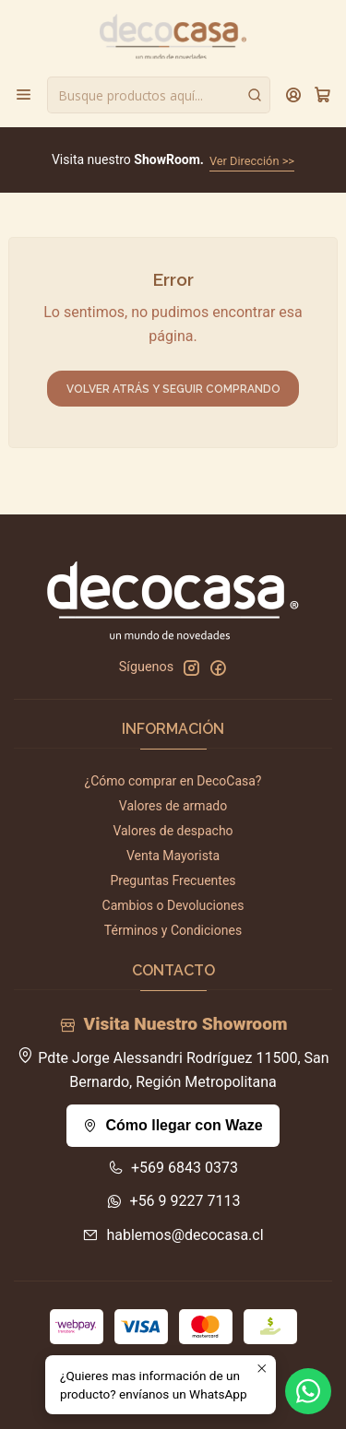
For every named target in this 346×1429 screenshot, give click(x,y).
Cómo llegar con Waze (172, 1125)
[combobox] (158, 95)
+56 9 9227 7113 (173, 1201)
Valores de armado (173, 805)
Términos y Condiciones (173, 930)
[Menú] (23, 94)
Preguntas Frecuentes (172, 880)
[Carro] (322, 94)
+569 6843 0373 (173, 1167)
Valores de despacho (173, 830)
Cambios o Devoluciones (173, 905)
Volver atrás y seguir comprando (173, 389)
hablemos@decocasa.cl (172, 1235)
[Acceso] (293, 94)
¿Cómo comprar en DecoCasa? (173, 781)
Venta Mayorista (173, 855)
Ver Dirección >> (251, 161)
